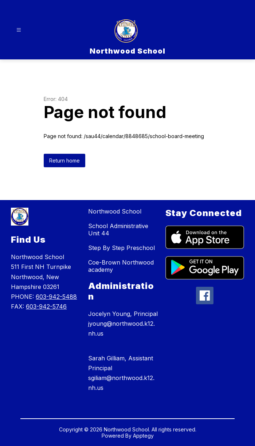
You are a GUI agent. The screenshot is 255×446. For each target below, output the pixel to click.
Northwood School (114, 211)
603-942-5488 (56, 296)
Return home (64, 160)
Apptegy (143, 436)
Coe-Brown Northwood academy (121, 266)
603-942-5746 (46, 306)
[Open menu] (19, 30)
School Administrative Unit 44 (118, 229)
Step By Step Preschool (121, 247)
